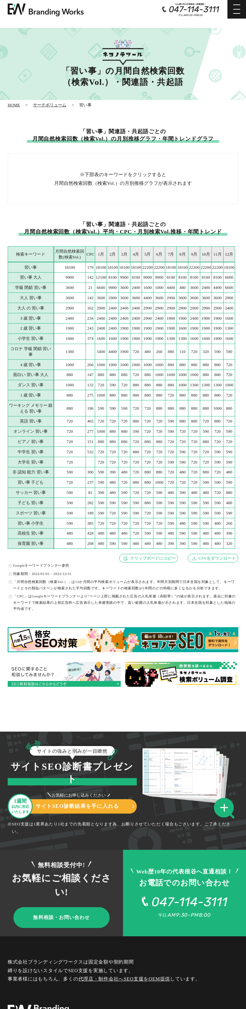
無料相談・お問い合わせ (61, 917)
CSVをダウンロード (217, 558)
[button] (226, 808)
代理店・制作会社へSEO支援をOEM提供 (124, 978)
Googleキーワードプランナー (37, 565)
